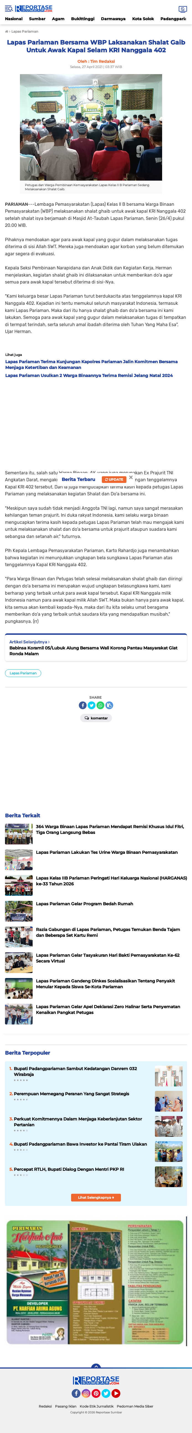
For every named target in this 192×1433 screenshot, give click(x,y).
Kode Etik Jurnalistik (96, 1406)
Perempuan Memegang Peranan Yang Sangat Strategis (71, 1093)
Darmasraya (113, 18)
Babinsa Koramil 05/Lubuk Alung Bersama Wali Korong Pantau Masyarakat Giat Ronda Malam (93, 650)
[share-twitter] (91, 705)
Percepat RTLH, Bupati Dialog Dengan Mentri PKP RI (69, 1169)
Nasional (13, 18)
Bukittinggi (82, 18)
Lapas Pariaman (23, 673)
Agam (58, 18)
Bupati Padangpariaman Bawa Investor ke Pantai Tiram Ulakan (80, 1144)
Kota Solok (143, 18)
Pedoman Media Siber (135, 1406)
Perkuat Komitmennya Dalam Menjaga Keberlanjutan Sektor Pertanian (78, 1121)
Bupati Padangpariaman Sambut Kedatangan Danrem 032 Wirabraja (75, 1071)
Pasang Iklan (65, 1406)
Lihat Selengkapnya (96, 1197)
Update (114, 479)
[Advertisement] (96, 422)
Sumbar (37, 18)
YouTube (119, 1396)
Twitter (108, 1396)
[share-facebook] (83, 705)
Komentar (96, 718)
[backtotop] (96, 1369)
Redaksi (45, 1406)
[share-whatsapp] (100, 705)
